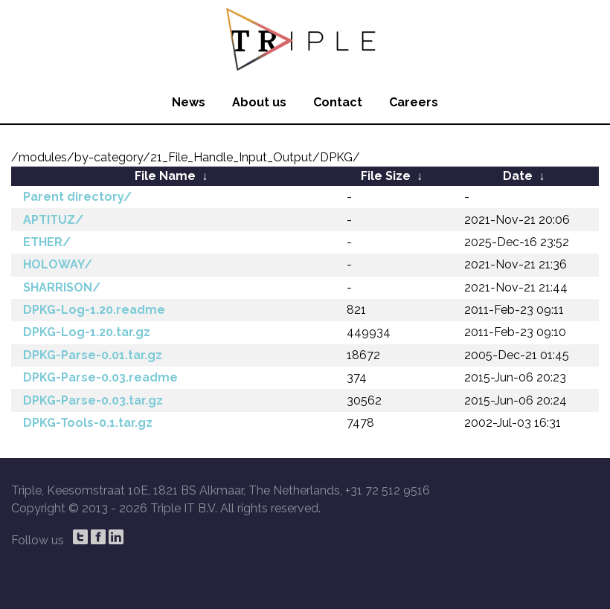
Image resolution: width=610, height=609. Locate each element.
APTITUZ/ (53, 220)
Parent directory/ (77, 197)
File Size (386, 176)
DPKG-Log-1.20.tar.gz (86, 332)
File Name (165, 176)
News (188, 102)
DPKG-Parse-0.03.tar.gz (93, 400)
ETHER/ (47, 242)
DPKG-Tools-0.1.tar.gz (87, 423)
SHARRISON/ (61, 287)
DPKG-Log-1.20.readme (94, 310)
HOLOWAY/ (57, 264)
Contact (337, 102)
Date (518, 176)
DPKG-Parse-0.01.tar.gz (92, 355)
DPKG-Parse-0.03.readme (100, 377)
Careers (413, 102)
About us (259, 102)
